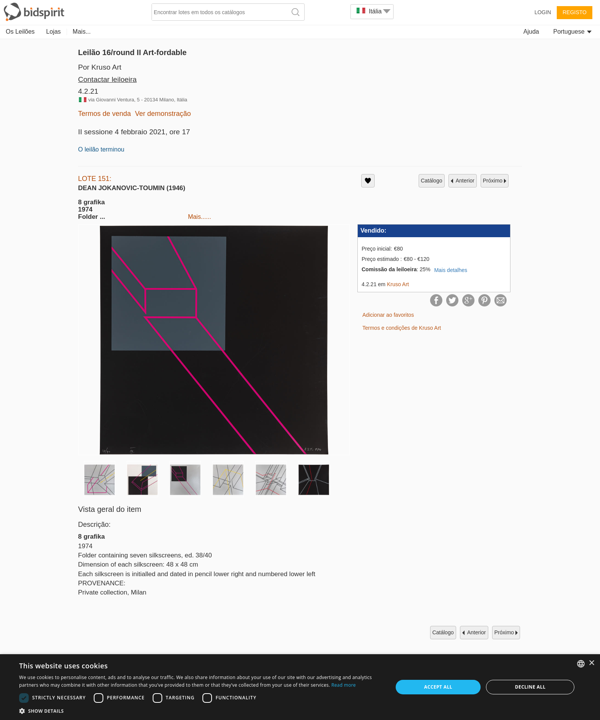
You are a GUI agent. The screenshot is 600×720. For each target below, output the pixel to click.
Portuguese (572, 31)
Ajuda (531, 31)
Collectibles (107, 31)
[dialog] (300, 687)
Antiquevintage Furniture (304, 31)
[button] (200, 710)
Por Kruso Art (99, 67)
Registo (574, 12)
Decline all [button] (530, 687)
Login (543, 12)
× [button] (591, 663)
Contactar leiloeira (107, 79)
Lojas (53, 31)
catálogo (431, 181)
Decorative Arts (192, 31)
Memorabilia (366, 31)
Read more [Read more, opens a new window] (343, 685)
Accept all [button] (438, 687)
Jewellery (147, 31)
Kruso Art (398, 284)
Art (76, 31)
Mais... (455, 31)
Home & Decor (414, 31)
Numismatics (242, 31)
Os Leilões (20, 31)
